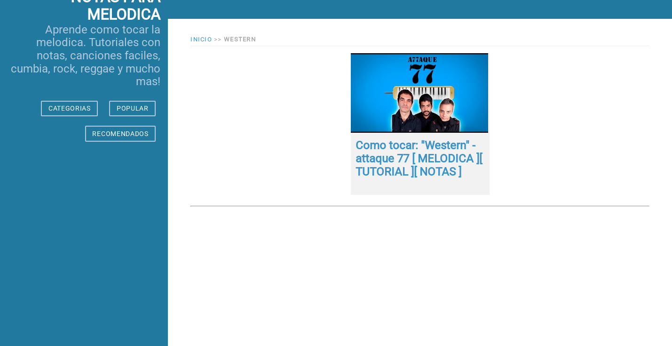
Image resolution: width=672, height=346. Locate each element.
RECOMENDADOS (120, 133)
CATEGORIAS (69, 108)
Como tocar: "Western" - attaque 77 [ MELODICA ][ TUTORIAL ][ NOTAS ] (419, 158)
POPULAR (133, 108)
